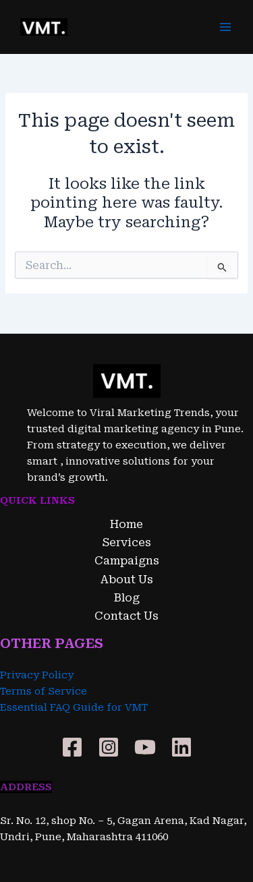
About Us (127, 579)
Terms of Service (43, 691)
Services (127, 542)
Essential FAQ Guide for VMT (74, 707)
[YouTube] (145, 747)
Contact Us (126, 616)
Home (126, 524)
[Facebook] (72, 747)
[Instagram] (108, 747)
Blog (127, 597)
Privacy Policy (37, 675)
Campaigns (126, 560)
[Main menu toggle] (225, 27)
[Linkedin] (181, 747)
